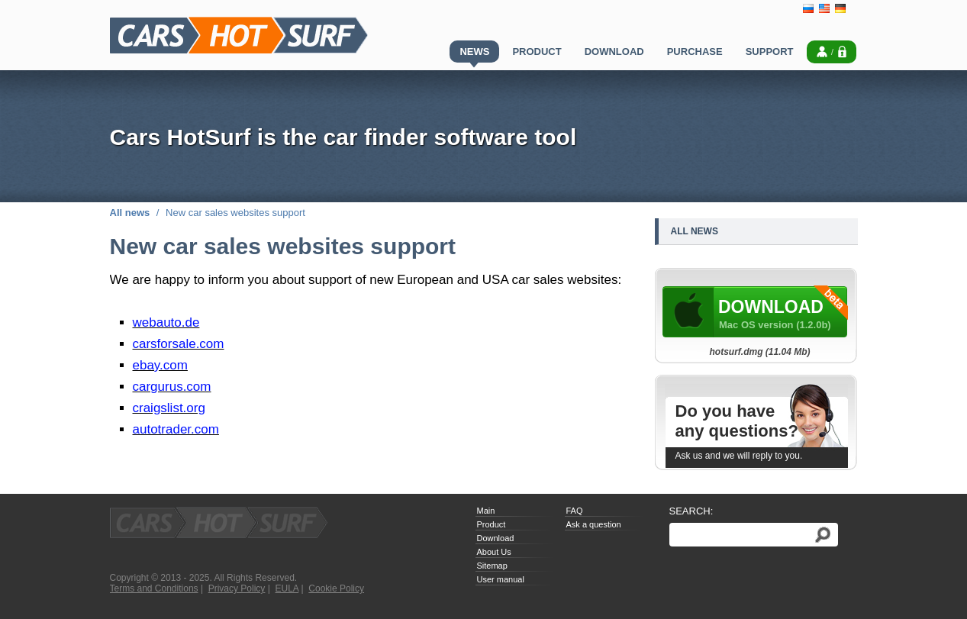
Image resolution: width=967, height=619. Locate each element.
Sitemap (492, 565)
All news (130, 212)
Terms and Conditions (154, 588)
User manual (500, 579)
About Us (494, 551)
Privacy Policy (237, 588)
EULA (287, 588)
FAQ (574, 510)
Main (486, 510)
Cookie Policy (336, 588)
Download (495, 538)
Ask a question (593, 524)
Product (491, 524)
